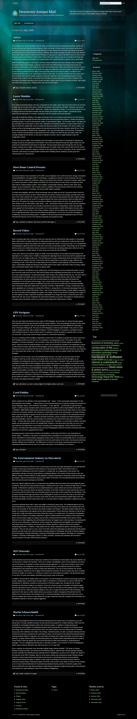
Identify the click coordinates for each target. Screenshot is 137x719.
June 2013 (95, 274)
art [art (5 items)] (92, 341)
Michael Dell (60, 340)
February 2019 (97, 156)
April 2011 (95, 321)
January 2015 (96, 234)
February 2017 (97, 195)
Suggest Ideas (21, 699)
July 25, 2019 (81, 99)
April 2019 (95, 152)
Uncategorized (29, 23)
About (15, 3)
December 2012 (97, 286)
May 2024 (95, 86)
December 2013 (97, 261)
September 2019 (97, 146)
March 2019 (96, 154)
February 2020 (97, 137)
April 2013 (95, 278)
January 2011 (96, 325)
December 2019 (97, 139)
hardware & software (26, 222)
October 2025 (96, 81)
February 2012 (97, 305)
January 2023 (96, 106)
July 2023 (95, 100)
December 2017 (97, 177)
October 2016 (96, 203)
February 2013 (97, 282)
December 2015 (97, 220)
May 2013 (95, 276)
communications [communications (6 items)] (105, 345)
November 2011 (97, 309)
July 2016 (95, 210)
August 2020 (96, 125)
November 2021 (97, 110)
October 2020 (96, 121)
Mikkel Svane (44, 180)
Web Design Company (33, 714)
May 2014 (95, 251)
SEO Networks (21, 551)
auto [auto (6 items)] (103, 341)
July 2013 (95, 272)
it (55, 222)
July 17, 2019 (81, 315)
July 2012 (95, 297)
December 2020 (97, 117)
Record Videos (21, 230)
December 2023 (97, 94)
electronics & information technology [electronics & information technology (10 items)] (106, 351)
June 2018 (95, 166)
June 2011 (95, 317)
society (34, 88)
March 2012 (96, 303)
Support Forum (21, 702)
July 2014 (95, 247)
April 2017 (95, 191)
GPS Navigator (21, 312)
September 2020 (97, 123)
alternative (22, 384)
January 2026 (96, 75)
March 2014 (96, 255)
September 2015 (97, 226)
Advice (17, 37)
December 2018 (97, 160)
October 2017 (96, 181)
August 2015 (96, 228)
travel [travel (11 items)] (99, 379)
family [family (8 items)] (103, 355)
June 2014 (95, 249)
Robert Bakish (46, 421)
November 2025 (97, 79)
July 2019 (95, 150)
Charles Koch (26, 82)
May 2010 (95, 330)
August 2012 (96, 294)
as (28, 384)
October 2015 (96, 224)
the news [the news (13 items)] (115, 376)
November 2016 (97, 201)
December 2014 (97, 237)
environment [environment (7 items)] (96, 355)
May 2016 (95, 214)
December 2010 (97, 327)
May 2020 (95, 131)
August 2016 (96, 208)
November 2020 (97, 119)
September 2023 (97, 96)
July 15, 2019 (81, 461)
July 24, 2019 (81, 170)
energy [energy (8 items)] (114, 353)
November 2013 (97, 263)
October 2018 (96, 162)
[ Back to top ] (121, 714)
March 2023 (96, 104)
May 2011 (95, 319)
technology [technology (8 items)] (110, 375)
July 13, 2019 (81, 615)
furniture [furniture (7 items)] (108, 355)
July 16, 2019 (81, 396)
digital (41, 384)
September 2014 (97, 243)
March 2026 (96, 71)
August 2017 (96, 183)
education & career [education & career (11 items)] (100, 350)
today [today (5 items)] (121, 377)
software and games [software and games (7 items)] (99, 375)
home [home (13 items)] (100, 359)
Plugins (18, 696)
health (21, 673)
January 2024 (96, 92)
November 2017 (97, 179)
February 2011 (97, 323)
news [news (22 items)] (112, 367)
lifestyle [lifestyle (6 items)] (119, 362)
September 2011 (97, 313)
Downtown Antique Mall (37, 12)
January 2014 (96, 259)
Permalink (81, 87)
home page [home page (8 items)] (108, 360)
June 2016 (95, 212)
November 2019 (97, 141)
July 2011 (95, 315)
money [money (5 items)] (106, 367)
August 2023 (96, 98)
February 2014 (97, 257)
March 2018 (96, 172)
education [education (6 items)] (116, 348)
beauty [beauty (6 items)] (117, 341)
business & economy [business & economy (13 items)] (102, 343)
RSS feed (82, 14)
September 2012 (97, 292)
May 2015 (95, 232)
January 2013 (96, 284)
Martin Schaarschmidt (25, 612)
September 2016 (97, 206)
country (35, 384)
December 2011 (97, 307)
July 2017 (95, 185)
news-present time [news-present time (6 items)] (114, 370)
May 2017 (95, 189)
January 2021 (96, 115)
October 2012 (96, 290)
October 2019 (96, 144)
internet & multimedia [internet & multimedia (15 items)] (103, 362)
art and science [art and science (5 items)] (97, 341)
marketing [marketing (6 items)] (95, 365)
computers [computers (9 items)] (115, 345)
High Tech (17, 23)
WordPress (22, 714)
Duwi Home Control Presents (29, 167)
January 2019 (96, 158)
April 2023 (95, 102)
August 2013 (96, 270)
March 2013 (96, 280)
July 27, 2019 (81, 40)
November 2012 (97, 288)
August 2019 (96, 148)
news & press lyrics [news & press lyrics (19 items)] (107, 368)
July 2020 (95, 127)
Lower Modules (21, 96)
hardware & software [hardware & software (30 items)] (107, 357)
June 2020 (95, 129)
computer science (25, 88)
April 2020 (95, 133)
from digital (47, 384)
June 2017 (95, 187)
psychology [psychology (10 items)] (97, 372)
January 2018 (96, 175)
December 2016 (97, 199)
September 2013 (97, 268)
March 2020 (96, 135)
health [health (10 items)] (94, 360)
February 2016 (97, 216)
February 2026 (97, 73)
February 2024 (97, 90)
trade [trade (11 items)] (94, 379)
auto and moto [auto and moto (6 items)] (110, 341)
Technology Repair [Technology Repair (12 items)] (101, 377)
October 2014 (96, 241)
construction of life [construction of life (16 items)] (102, 347)
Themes (18, 706)
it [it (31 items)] (116, 362)
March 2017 (96, 193)
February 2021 (97, 113)
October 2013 (96, 265)
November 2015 (97, 222)
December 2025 (97, 77)
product (54, 384)
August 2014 (96, 245)
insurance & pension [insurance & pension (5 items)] (118, 360)
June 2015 (95, 230)
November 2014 (97, 239)
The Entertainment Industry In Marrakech (37, 458)
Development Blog (22, 690)
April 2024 (95, 88)
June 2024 (95, 84)
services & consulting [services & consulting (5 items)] (108, 372)
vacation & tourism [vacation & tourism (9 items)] (110, 379)
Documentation (21, 693)
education (22, 449)
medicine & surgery (30, 673)
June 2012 (95, 299)
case (30, 384)
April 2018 (95, 170)
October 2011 (96, 311)
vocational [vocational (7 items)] (95, 381)
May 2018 (95, 168)
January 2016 (96, 218)
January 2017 (96, 197)
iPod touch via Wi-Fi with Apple (44, 222)
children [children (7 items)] (116, 343)
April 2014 (95, 253)
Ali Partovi (27, 490)
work (61, 384)
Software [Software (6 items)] (117, 372)
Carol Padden (20, 392)
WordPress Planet (22, 709)
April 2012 (95, 301)
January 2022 (96, 108)
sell (58, 384)
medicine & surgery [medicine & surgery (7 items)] (105, 365)
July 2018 (95, 164)
